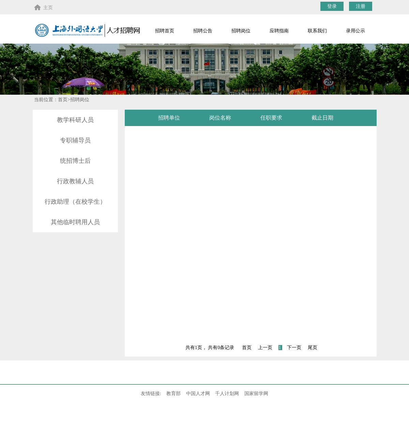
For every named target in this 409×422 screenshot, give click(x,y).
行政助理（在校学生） (75, 201)
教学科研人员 (75, 119)
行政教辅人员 (75, 181)
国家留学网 (256, 393)
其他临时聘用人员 (75, 222)
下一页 (294, 347)
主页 (43, 7)
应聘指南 (279, 30)
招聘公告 (202, 30)
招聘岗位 (241, 30)
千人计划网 (227, 393)
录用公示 (355, 30)
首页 (247, 347)
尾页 (312, 347)
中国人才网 (198, 393)
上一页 (265, 347)
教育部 (173, 393)
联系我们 (317, 30)
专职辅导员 (75, 140)
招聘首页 (164, 30)
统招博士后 (75, 160)
